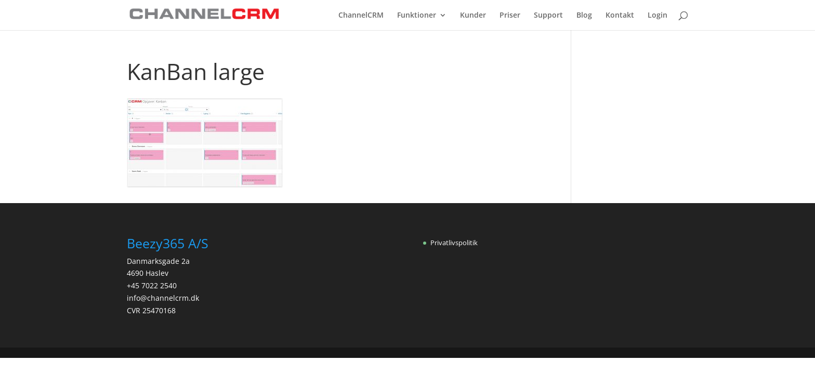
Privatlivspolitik (454, 242)
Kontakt (620, 15)
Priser (509, 15)
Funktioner (416, 15)
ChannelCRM (361, 15)
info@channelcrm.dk (163, 298)
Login (657, 15)
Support (548, 15)
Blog (584, 15)
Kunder (473, 15)
